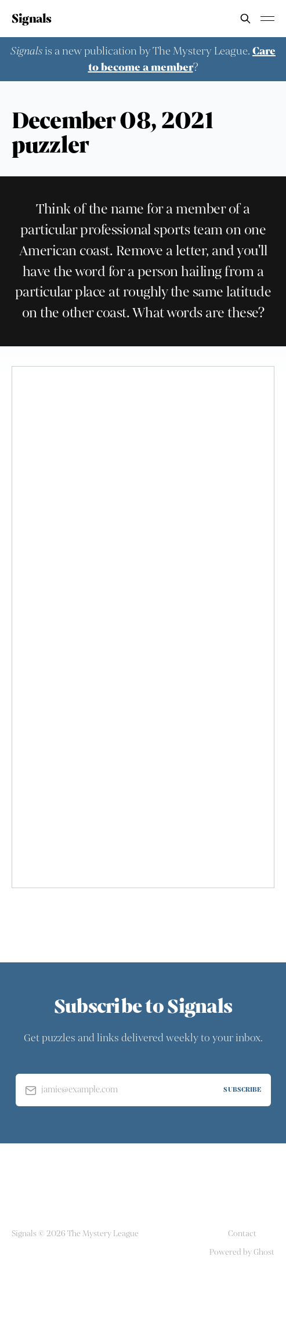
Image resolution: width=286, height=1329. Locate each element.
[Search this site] (245, 18)
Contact (242, 1233)
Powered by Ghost (241, 1252)
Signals (32, 18)
